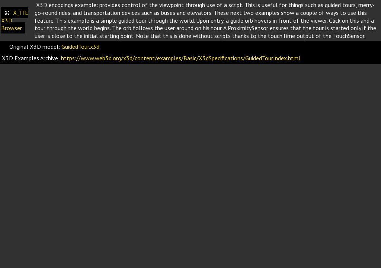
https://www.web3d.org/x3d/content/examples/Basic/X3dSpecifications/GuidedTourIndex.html (180, 58)
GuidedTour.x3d (80, 46)
